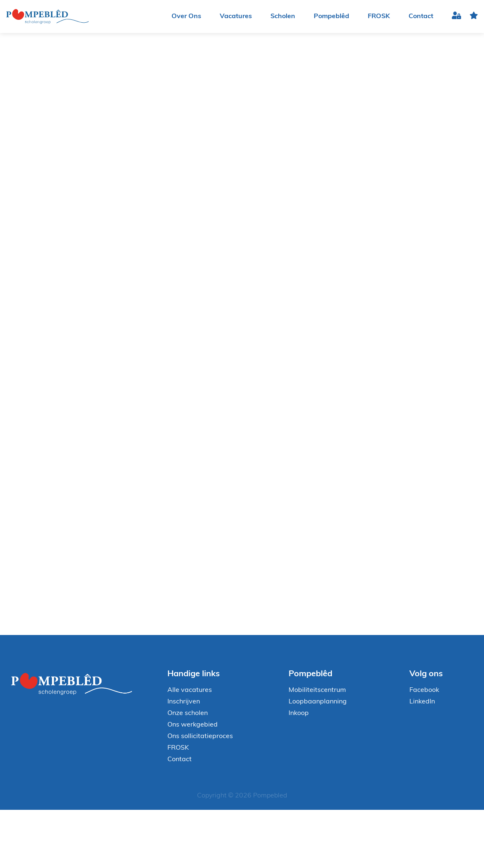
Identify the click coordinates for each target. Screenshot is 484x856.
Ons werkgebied (192, 725)
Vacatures (236, 16)
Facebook (424, 690)
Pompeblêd (331, 16)
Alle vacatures (189, 690)
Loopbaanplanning (318, 701)
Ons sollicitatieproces (200, 736)
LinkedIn (422, 701)
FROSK (379, 16)
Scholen (282, 16)
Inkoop (299, 713)
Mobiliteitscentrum (317, 690)
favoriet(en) (474, 16)
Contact (421, 16)
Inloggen (456, 16)
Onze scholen (187, 713)
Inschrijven (183, 701)
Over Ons (186, 16)
